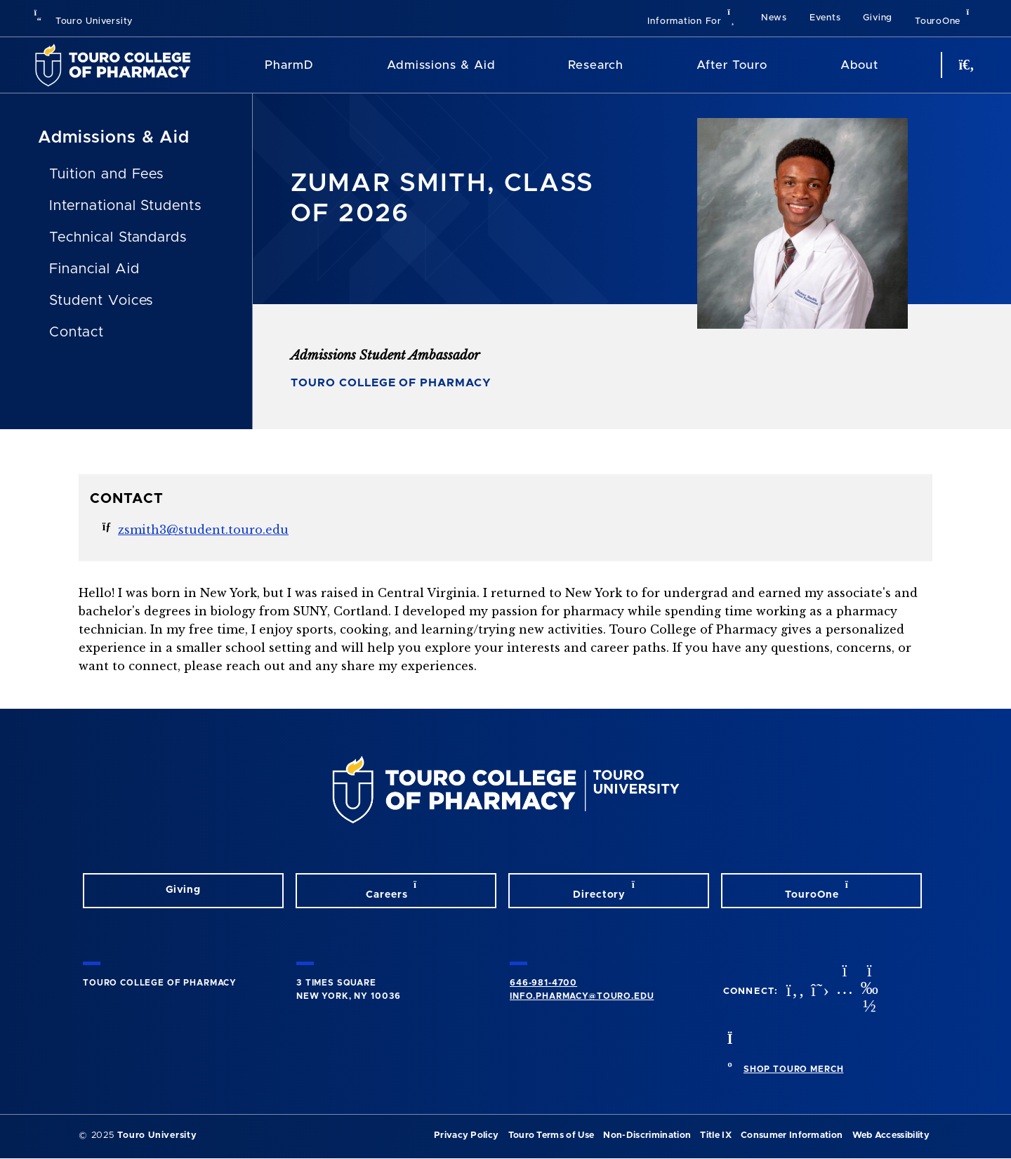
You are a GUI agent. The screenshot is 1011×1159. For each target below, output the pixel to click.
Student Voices (101, 301)
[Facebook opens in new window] (794, 991)
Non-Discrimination (647, 1135)
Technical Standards (118, 237)
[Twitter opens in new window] (819, 991)
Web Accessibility (891, 1135)
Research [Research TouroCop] (595, 65)
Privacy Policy (466, 1135)
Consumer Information (791, 1135)
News (774, 17)
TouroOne (946, 17)
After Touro (731, 65)
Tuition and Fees (106, 174)
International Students (125, 206)
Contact (76, 332)
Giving (877, 17)
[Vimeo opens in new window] (868, 991)
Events (825, 17)
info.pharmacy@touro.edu (582, 996)
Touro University (83, 21)
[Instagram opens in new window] (843, 991)
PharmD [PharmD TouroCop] (289, 65)
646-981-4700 (543, 982)
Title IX (716, 1135)
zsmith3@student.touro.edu (203, 530)
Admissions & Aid (440, 65)
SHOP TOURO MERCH (793, 1069)
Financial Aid (94, 269)
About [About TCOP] (859, 65)
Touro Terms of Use (551, 1135)
